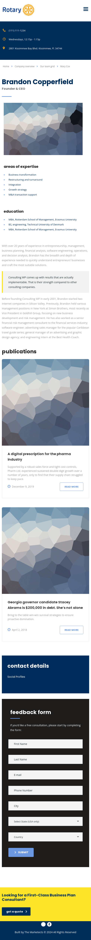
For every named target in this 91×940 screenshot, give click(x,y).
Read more (72, 486)
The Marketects (34, 932)
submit (21, 852)
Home (6, 66)
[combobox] (45, 821)
